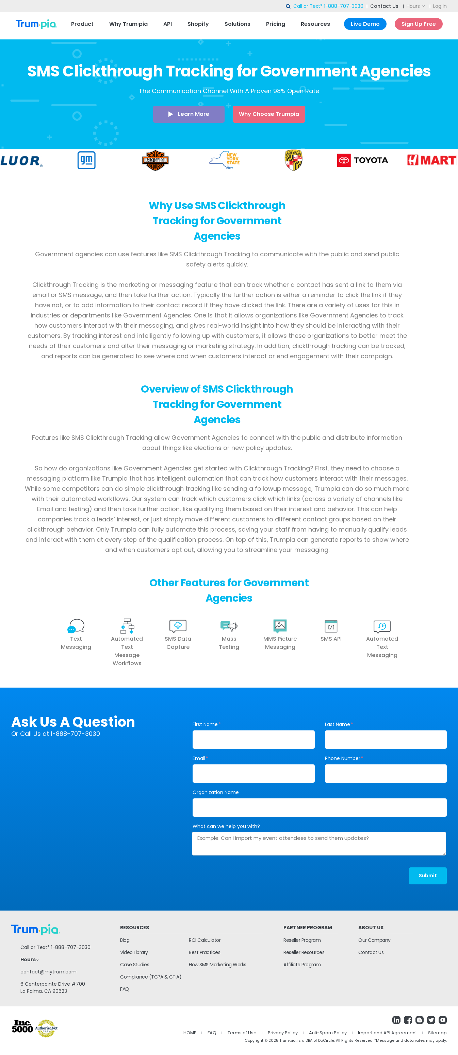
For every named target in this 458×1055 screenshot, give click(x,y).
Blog (124, 940)
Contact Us (384, 6)
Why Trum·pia (128, 24)
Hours (413, 6)
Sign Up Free (419, 24)
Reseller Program (302, 940)
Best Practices (204, 952)
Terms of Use (242, 1033)
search (288, 6)
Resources (315, 24)
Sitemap (437, 1033)
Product (82, 24)
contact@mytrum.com (48, 971)
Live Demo (365, 24)
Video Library (134, 952)
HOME (189, 1033)
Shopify (198, 24)
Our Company (374, 940)
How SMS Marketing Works (217, 964)
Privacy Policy (283, 1033)
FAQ (124, 989)
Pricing (275, 24)
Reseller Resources (303, 952)
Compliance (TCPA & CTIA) (150, 976)
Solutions (237, 24)
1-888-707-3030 (343, 6)
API (167, 24)
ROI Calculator (204, 940)
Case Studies (134, 964)
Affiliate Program (302, 964)
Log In (440, 6)
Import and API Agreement (387, 1033)
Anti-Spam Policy (328, 1033)
